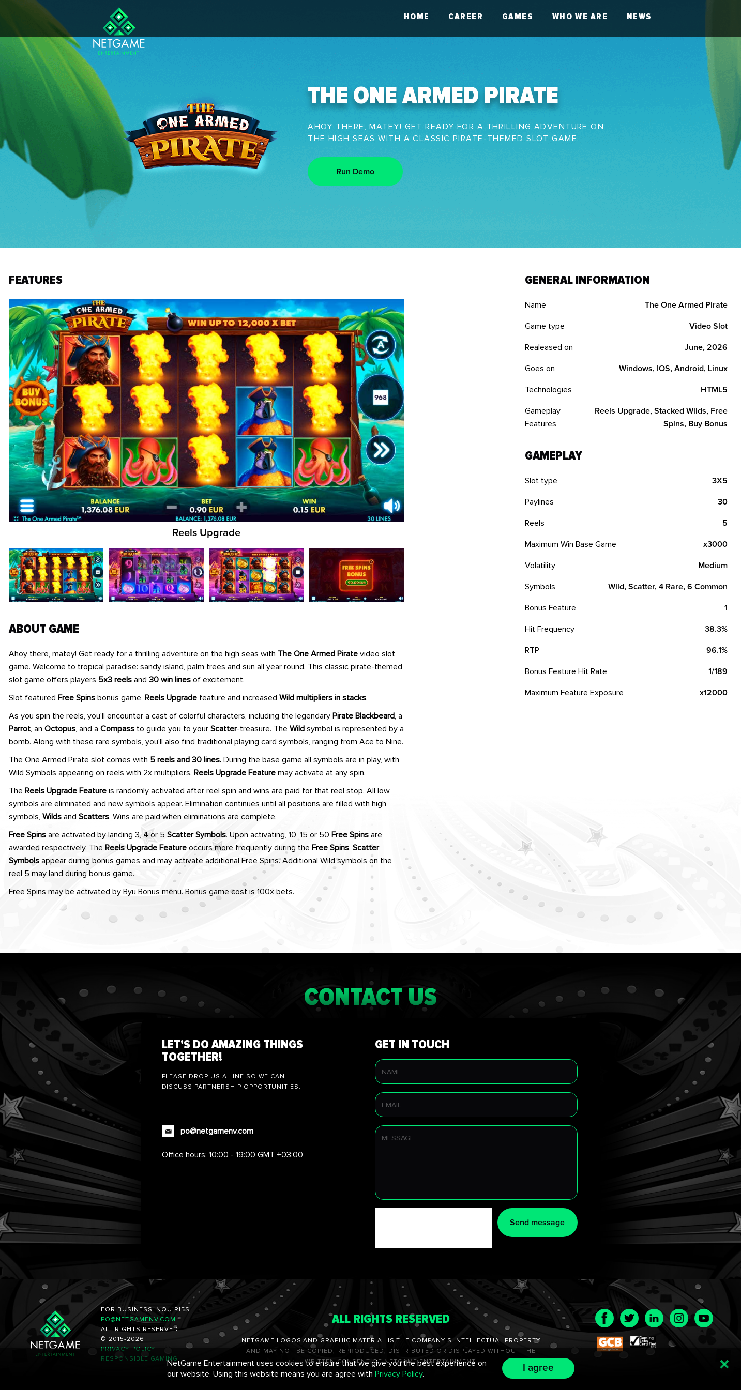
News (639, 16)
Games (518, 16)
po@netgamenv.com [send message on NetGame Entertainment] (138, 1319)
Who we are (580, 16)
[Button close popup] (724, 1364)
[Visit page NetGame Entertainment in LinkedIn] (654, 1318)
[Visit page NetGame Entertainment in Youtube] (703, 1318)
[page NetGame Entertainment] (55, 1335)
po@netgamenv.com (216, 1131)
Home (417, 16)
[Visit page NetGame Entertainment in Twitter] (629, 1318)
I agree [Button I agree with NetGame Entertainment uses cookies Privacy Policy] (538, 1368)
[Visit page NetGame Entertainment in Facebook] (604, 1318)
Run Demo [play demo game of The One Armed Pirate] (355, 171)
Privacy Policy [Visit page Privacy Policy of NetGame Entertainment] (398, 1374)
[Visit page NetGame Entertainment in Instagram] (679, 1318)
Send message (537, 1222)
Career (465, 16)
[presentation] (453, 1228)
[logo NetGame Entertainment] (119, 33)
